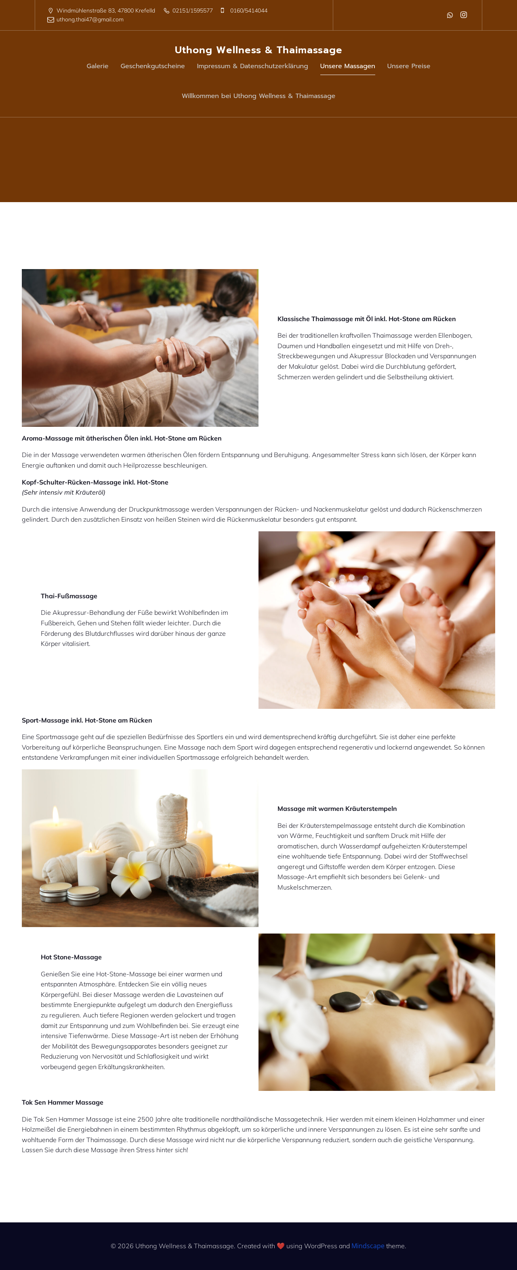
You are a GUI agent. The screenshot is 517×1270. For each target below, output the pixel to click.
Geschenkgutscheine (153, 66)
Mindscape (368, 1245)
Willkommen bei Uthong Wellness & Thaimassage (259, 96)
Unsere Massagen (347, 66)
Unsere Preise (409, 66)
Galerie (97, 66)
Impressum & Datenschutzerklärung (252, 66)
